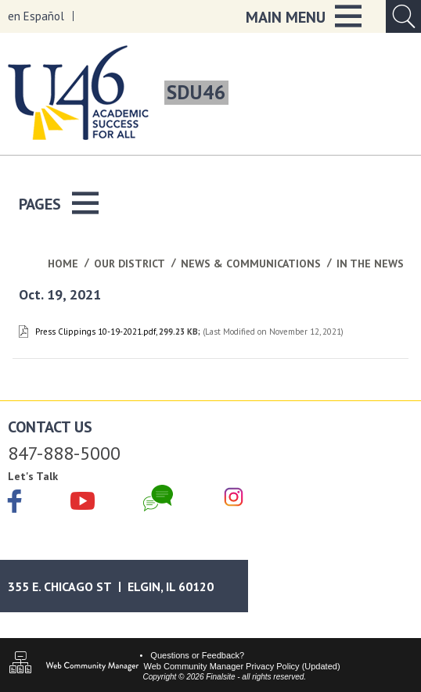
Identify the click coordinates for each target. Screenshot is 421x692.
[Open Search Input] (403, 16)
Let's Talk (33, 476)
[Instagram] (233, 498)
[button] (304, 16)
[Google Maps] (124, 586)
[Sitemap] (20, 664)
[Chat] (158, 498)
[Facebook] (15, 502)
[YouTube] (82, 498)
